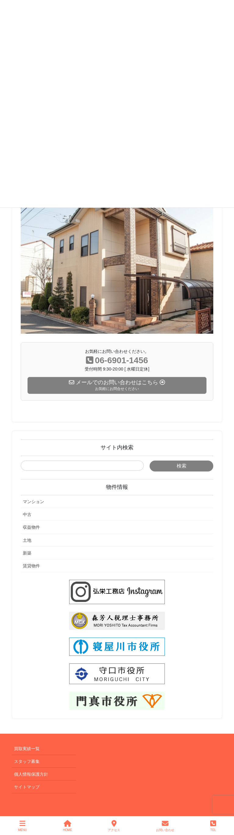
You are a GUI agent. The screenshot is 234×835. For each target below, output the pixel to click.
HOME (67, 826)
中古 (27, 514)
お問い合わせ (165, 826)
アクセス (114, 826)
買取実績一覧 (27, 748)
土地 (27, 540)
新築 (27, 553)
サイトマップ (27, 787)
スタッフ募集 (27, 761)
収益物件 (31, 527)
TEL (213, 826)
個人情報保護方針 (31, 774)
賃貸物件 (31, 565)
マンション (33, 501)
